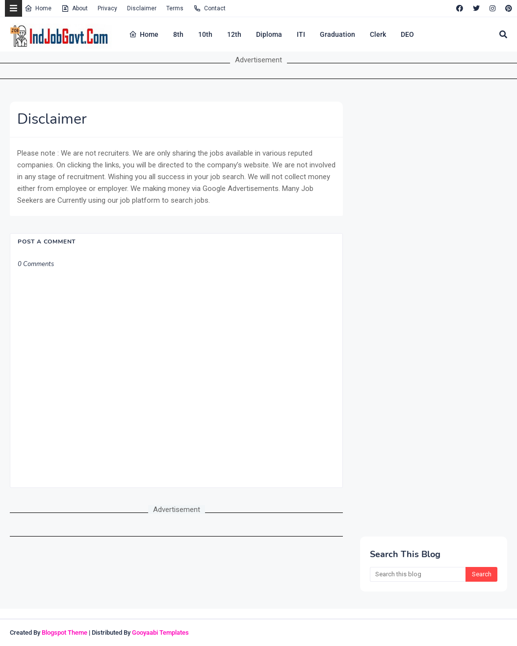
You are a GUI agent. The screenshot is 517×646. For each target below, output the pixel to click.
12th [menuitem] (234, 34)
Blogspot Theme (64, 632)
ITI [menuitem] (301, 34)
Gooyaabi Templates (160, 632)
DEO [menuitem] (407, 34)
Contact (209, 8)
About (74, 8)
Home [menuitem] (143, 34)
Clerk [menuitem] (378, 34)
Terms (174, 8)
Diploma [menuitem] (269, 34)
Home (38, 8)
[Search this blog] (417, 574)
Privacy (107, 8)
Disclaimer (141, 8)
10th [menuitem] (205, 34)
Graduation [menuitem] (337, 34)
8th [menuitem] (178, 34)
